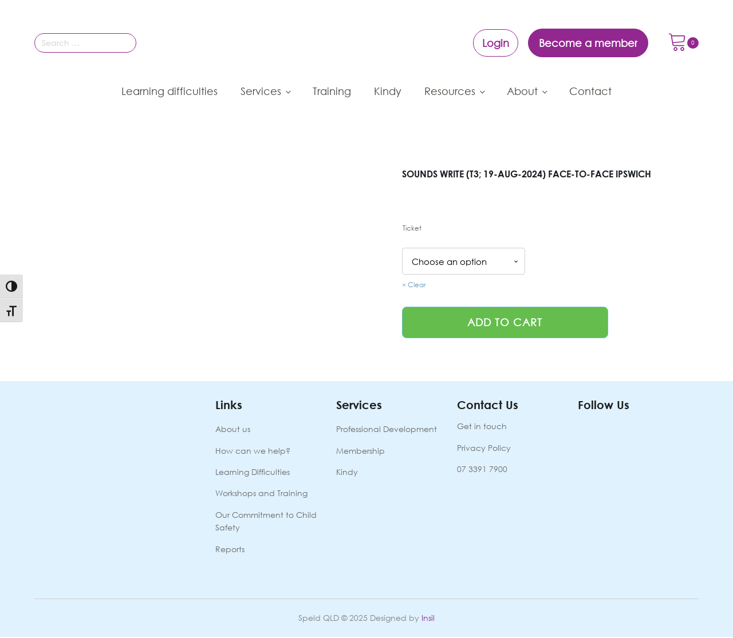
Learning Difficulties (252, 472)
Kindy (387, 91)
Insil (428, 618)
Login (495, 43)
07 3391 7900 (482, 470)
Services (261, 91)
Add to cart (504, 322)
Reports (230, 549)
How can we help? (252, 451)
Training (332, 91)
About (522, 91)
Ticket (412, 228)
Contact (590, 91)
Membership (360, 451)
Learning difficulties (169, 91)
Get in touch (482, 427)
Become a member (588, 43)
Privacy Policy (484, 448)
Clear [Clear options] (417, 285)
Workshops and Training (261, 494)
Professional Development (386, 430)
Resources (449, 91)
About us (232, 430)
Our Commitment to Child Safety (266, 522)
